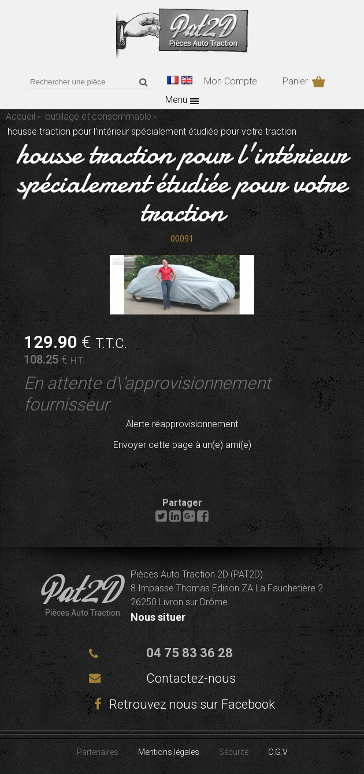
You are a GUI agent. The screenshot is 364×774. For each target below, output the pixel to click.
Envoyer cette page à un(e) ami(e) (182, 444)
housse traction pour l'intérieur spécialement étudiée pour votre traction (182, 182)
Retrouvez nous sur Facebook (182, 704)
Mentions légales (168, 752)
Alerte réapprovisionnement (182, 424)
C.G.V (278, 752)
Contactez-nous (191, 678)
